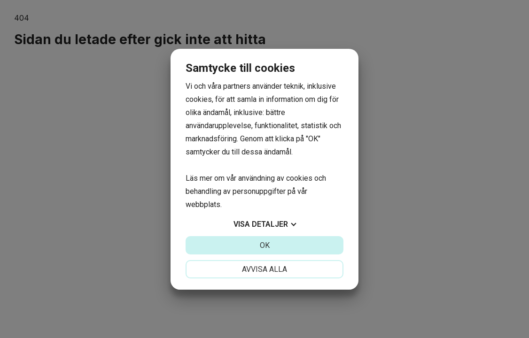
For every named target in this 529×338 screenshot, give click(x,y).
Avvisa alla (264, 269)
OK (265, 245)
